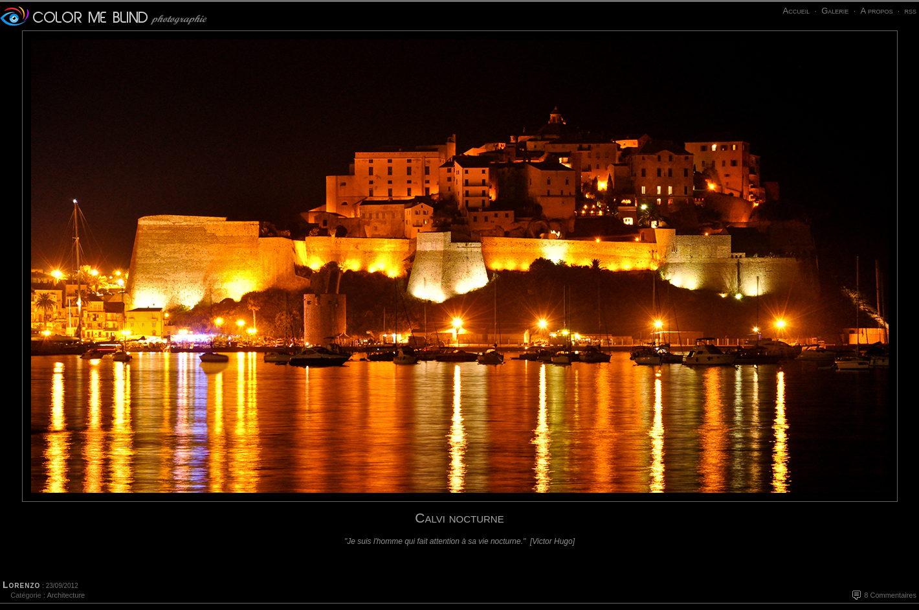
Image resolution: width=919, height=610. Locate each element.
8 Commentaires (890, 595)
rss (910, 11)
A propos (876, 11)
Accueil (796, 11)
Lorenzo (21, 585)
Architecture (66, 595)
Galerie (834, 11)
